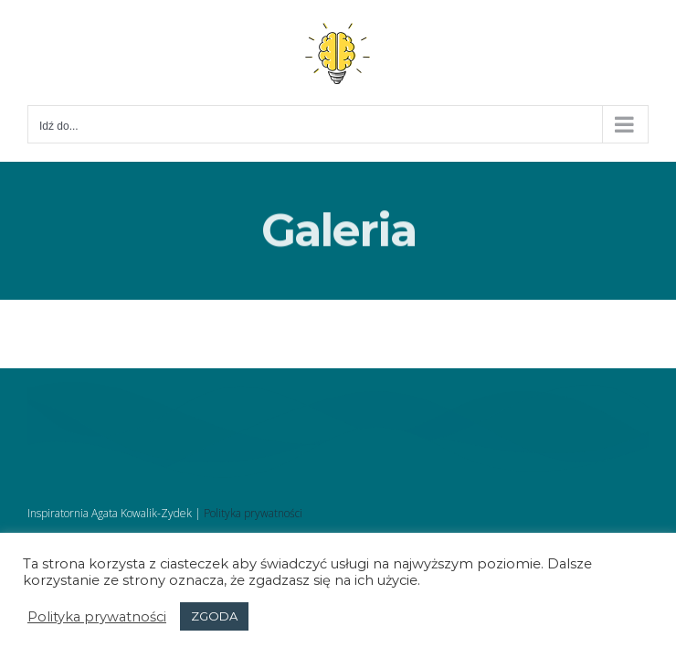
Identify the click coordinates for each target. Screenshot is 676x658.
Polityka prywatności (253, 513)
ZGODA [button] (214, 616)
